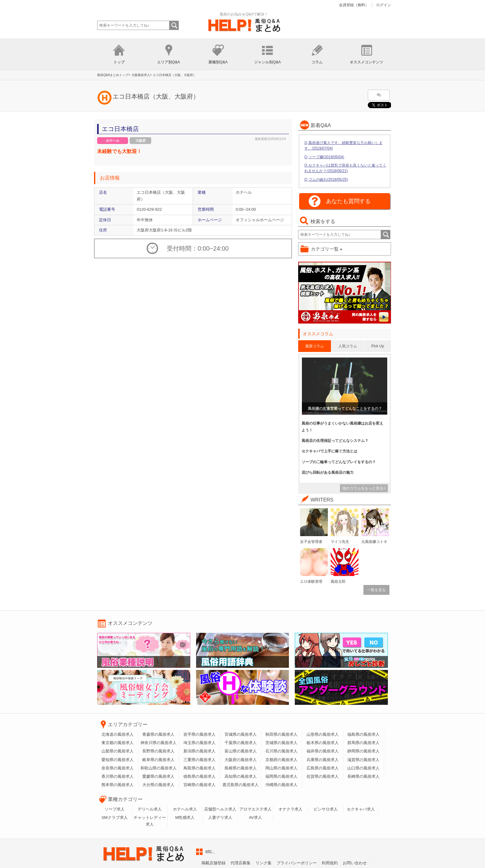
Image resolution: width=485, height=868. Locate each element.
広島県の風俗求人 (323, 768)
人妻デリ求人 (220, 817)
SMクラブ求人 (114, 817)
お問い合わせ (355, 863)
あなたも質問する (348, 201)
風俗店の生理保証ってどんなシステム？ (335, 440)
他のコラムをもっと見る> (363, 488)
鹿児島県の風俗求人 (240, 784)
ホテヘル (112, 140)
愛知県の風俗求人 (117, 759)
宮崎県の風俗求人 (199, 784)
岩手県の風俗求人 (199, 734)
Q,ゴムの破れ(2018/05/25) (326, 179)
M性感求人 (185, 817)
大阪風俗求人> (141, 75)
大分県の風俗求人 (158, 784)
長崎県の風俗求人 (363, 776)
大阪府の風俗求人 (241, 759)
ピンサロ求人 (326, 809)
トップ (119, 62)
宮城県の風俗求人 (241, 734)
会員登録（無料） (354, 5)
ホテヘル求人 (185, 809)
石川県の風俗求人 (281, 751)
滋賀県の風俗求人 (363, 759)
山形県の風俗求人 (323, 734)
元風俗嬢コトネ (374, 542)
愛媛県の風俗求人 (158, 776)
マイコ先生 (340, 542)
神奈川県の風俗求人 (158, 742)
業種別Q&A (217, 62)
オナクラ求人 (290, 809)
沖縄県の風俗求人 (281, 784)
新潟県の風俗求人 (199, 751)
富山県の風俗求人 (241, 751)
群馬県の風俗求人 (363, 742)
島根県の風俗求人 (241, 768)
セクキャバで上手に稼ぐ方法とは (329, 451)
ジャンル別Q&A (267, 62)
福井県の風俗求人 (323, 751)
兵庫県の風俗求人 (323, 759)
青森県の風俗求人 (158, 734)
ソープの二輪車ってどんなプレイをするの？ (339, 462)
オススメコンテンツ (366, 62)
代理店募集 (240, 863)
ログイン (383, 5)
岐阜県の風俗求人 (158, 759)
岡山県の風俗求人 (281, 768)
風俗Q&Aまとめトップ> (113, 75)
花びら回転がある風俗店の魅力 (328, 472)
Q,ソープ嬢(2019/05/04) (324, 157)
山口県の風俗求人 (363, 768)
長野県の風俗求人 (158, 751)
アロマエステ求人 (255, 809)
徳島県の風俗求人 (199, 776)
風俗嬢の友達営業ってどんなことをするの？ (345, 408)
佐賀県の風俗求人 (323, 776)
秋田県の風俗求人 (281, 734)
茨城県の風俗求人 (281, 742)
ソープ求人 (115, 809)
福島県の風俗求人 (363, 734)
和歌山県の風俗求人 (158, 768)
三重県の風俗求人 (199, 759)
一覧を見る (376, 590)
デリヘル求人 (150, 809)
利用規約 (330, 863)
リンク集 (263, 863)
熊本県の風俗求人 (117, 784)
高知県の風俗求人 (241, 776)
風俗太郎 (338, 581)
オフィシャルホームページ (260, 220)
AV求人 (255, 817)
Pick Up (377, 346)
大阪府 (140, 140)
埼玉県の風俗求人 (199, 742)
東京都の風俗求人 (117, 742)
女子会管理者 (311, 542)
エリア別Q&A (168, 62)
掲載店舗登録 (213, 863)
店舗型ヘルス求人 (220, 809)
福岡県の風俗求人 (281, 776)
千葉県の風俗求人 (241, 742)
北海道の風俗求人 (117, 734)
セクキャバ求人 (361, 809)
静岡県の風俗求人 (363, 751)
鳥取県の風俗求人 (199, 768)
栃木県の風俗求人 (323, 742)
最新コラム (314, 346)
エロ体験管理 (311, 581)
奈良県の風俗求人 (117, 768)
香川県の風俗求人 (117, 776)
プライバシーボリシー (297, 863)
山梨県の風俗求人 (117, 751)
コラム (317, 62)
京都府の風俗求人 (281, 759)
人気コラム (347, 346)
